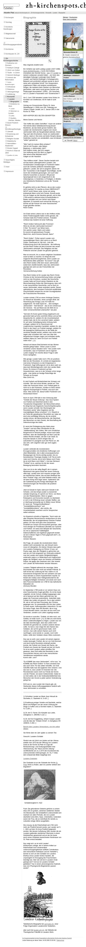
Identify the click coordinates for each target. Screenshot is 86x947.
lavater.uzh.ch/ (39, 930)
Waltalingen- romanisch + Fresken (72, 76)
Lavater (55, 12)
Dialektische (10, 141)
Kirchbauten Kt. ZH (11, 54)
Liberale (9, 132)
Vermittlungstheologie (13, 128)
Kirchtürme (8, 49)
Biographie (62, 12)
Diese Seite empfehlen (70, 19)
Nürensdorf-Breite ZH (70, 52)
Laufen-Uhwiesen (69, 96)
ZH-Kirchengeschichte (37, 12)
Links (11, 116)
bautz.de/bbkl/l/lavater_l (31, 71)
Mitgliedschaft (9, 34)
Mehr (78, 57)
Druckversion (73, 17)
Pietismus (9, 89)
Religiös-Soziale (12, 139)
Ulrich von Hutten (12, 70)
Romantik (48, 12)
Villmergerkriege (12, 92)
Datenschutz (60, 940)
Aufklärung (10, 94)
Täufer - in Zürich (12, 73)
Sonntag (7, 22)
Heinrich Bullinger (12, 75)
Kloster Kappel (11, 148)
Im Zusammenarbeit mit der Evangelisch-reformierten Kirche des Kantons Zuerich (47, 938)
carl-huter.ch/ (49, 924)
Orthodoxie (10, 87)
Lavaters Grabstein (30, 759)
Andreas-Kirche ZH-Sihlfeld (72, 138)
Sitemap (65, 17)
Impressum (8, 171)
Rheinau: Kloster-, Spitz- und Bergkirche (73, 120)
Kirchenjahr (8, 18)
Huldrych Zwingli (12, 68)
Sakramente (8, 38)
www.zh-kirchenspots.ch (22, 12)
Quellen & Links (11, 155)
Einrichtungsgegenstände (12, 44)
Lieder (11, 108)
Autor (6, 167)
